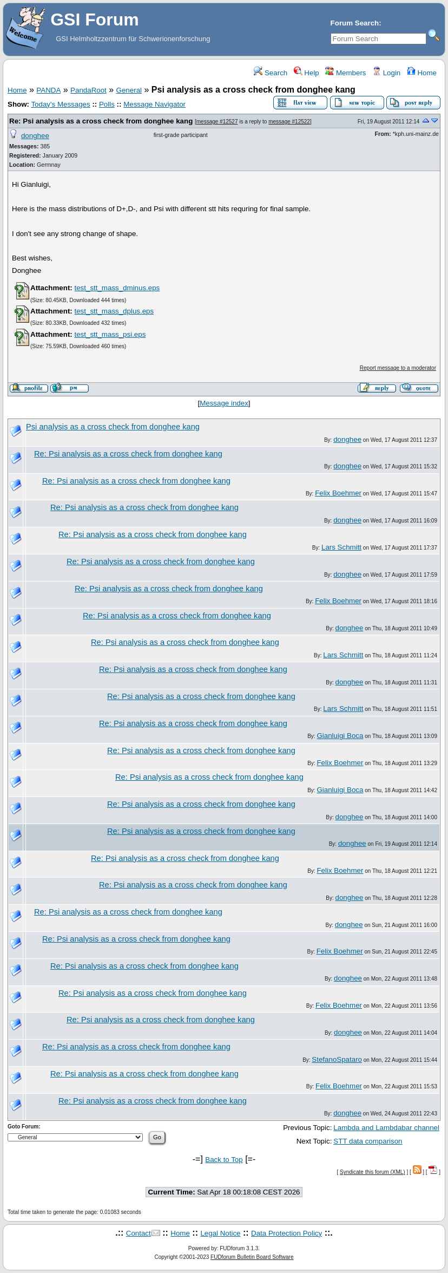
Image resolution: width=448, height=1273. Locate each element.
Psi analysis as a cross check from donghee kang (113, 426)
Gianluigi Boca (340, 736)
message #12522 (289, 122)
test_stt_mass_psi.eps (110, 334)
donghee (35, 136)
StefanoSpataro (337, 1059)
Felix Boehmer (338, 493)
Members (345, 73)
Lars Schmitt (341, 547)
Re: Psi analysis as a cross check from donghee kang (101, 121)
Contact (138, 1233)
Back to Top (223, 1160)
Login (386, 73)
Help (306, 73)
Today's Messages (60, 104)
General (129, 90)
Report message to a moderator (398, 368)
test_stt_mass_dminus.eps (117, 288)
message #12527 (217, 122)
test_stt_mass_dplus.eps (114, 311)
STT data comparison (367, 1141)
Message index (224, 403)
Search (270, 73)
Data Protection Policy (286, 1233)
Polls (107, 104)
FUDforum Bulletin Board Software (251, 1257)
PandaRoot (88, 90)
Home (422, 73)
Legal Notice (220, 1233)
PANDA (48, 90)
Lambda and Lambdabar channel (386, 1128)
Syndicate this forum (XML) (372, 1172)
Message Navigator (154, 104)
